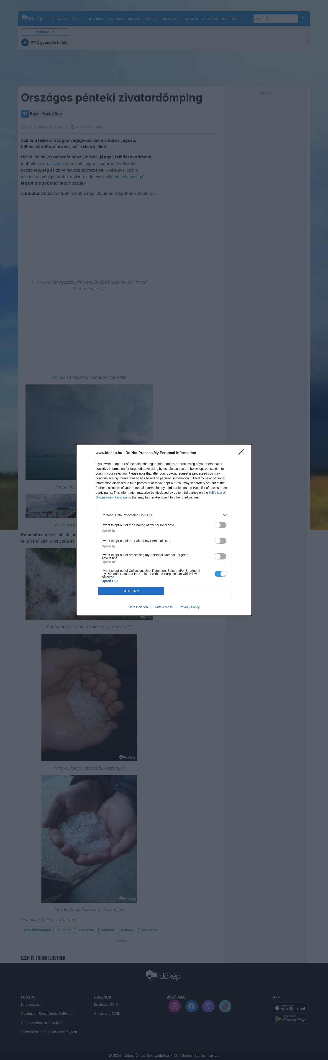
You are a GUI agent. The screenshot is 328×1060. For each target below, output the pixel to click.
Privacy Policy (190, 607)
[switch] (220, 525)
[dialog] (164, 530)
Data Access (164, 607)
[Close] (242, 453)
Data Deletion (138, 607)
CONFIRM (131, 591)
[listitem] (164, 515)
